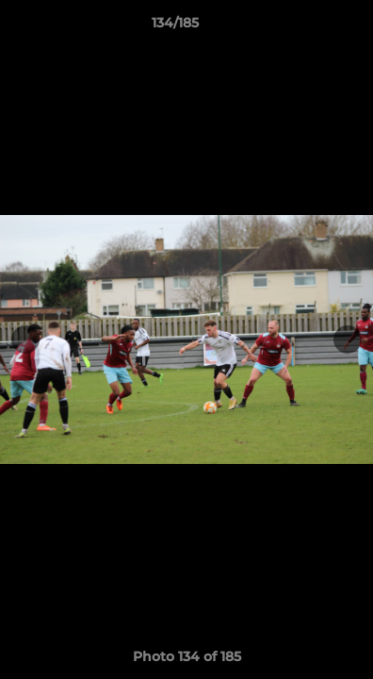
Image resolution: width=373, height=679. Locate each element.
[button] (305, 27)
